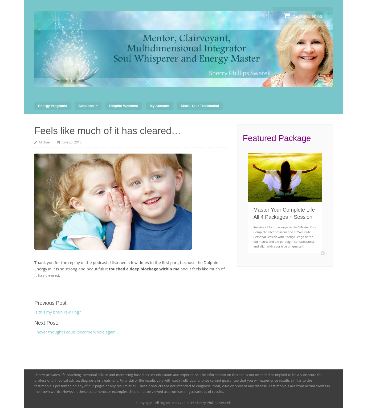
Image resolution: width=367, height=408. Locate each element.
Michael (44, 142)
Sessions (86, 106)
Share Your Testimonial (200, 106)
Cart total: (303, 15)
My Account (159, 106)
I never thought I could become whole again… (76, 332)
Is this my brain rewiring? (57, 312)
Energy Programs (52, 106)
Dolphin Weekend (123, 106)
